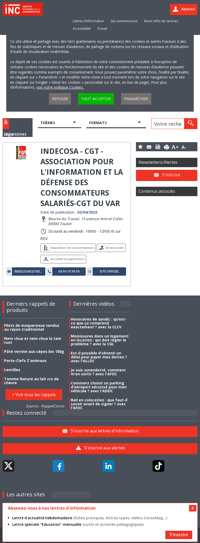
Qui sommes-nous (124, 21)
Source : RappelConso (45, 405)
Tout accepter (96, 98)
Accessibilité (82, 28)
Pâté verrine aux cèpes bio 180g (34, 351)
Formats (98, 122)
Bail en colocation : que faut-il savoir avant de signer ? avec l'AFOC (99, 403)
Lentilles (12, 369)
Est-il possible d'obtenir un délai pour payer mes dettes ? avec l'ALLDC (99, 357)
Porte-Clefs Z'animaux (25, 360)
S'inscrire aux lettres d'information (105, 431)
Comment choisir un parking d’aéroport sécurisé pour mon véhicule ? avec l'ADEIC (99, 387)
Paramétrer (136, 98)
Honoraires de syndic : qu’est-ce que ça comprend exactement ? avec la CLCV (99, 323)
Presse (102, 28)
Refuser (60, 98)
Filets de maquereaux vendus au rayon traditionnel (31, 327)
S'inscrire (171, 174)
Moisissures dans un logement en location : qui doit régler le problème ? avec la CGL (100, 340)
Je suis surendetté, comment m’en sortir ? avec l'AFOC (98, 371)
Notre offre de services (161, 21)
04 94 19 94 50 (69, 271)
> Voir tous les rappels (34, 394)
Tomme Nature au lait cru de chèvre (31, 380)
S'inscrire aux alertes (104, 448)
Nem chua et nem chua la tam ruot (32, 340)
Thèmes (47, 122)
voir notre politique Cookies (60, 87)
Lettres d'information (88, 21)
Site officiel (109, 271)
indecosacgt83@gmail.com (29, 271)
